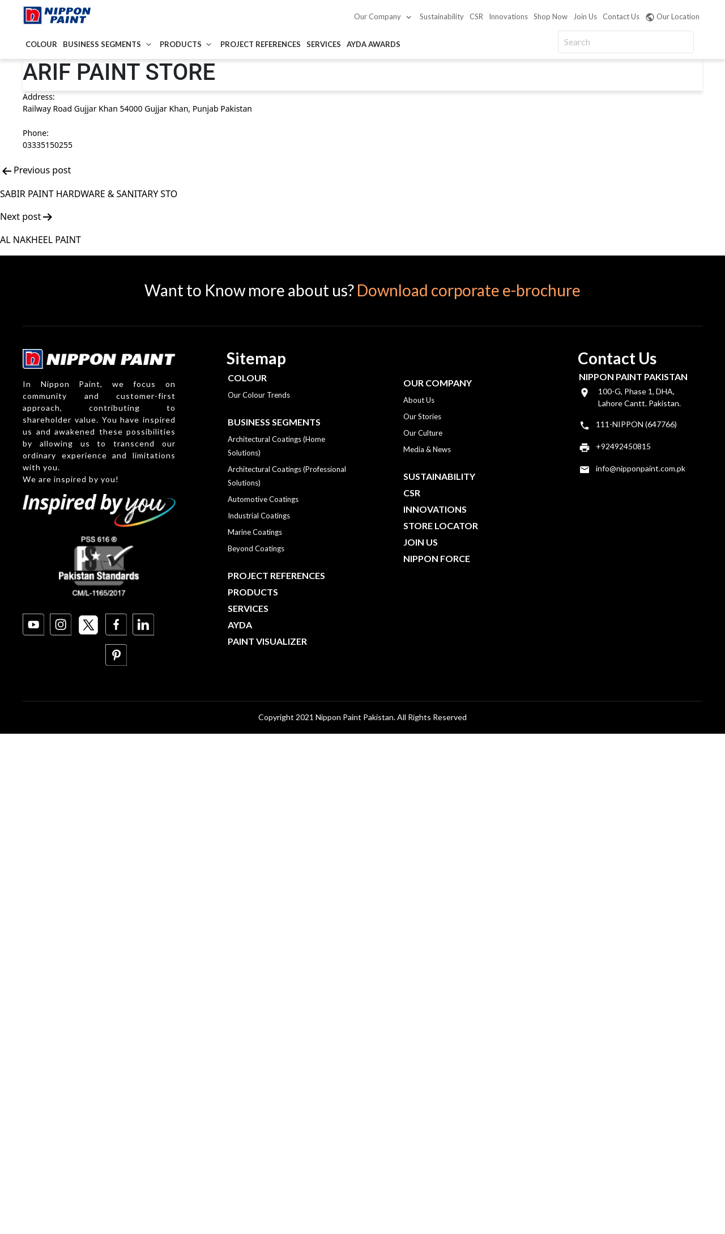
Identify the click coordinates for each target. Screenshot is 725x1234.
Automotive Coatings (263, 499)
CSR (476, 16)
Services (323, 44)
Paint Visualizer (267, 641)
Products (181, 44)
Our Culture (422, 432)
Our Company (377, 16)
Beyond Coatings (256, 548)
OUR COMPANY (437, 382)
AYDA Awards (373, 44)
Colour (41, 44)
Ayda (240, 624)
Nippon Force (436, 558)
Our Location (672, 17)
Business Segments (102, 44)
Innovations (508, 16)
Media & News (427, 449)
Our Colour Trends (259, 394)
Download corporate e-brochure (469, 290)
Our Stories (422, 416)
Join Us (585, 16)
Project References (260, 44)
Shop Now (551, 16)
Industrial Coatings (259, 515)
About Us (418, 400)
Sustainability (442, 16)
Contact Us (621, 16)
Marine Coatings (255, 532)
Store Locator (440, 525)
